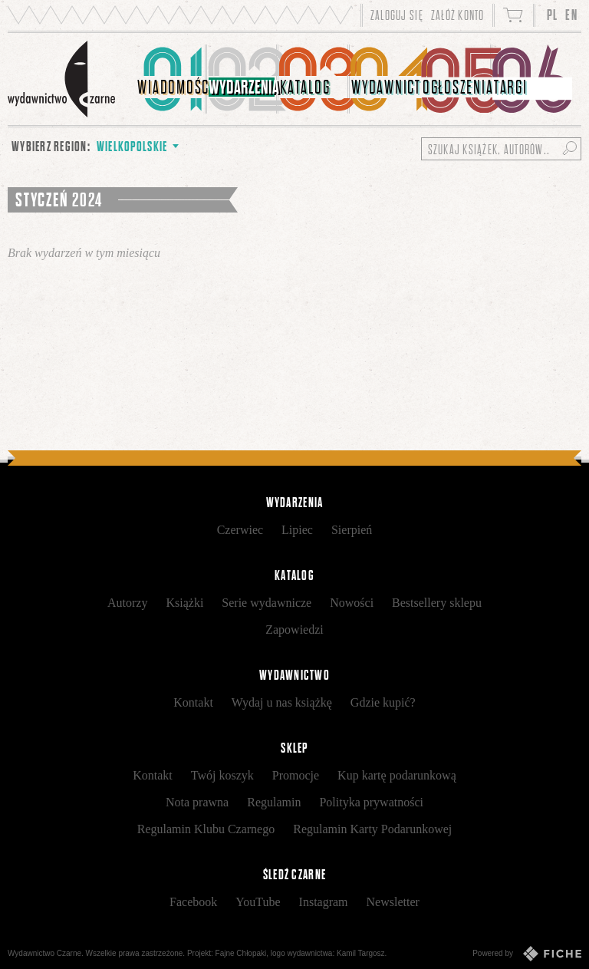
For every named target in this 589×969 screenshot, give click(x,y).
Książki (184, 602)
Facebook (193, 901)
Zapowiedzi (294, 629)
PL (552, 15)
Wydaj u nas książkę (282, 702)
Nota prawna (197, 802)
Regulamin (274, 802)
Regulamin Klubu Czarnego (206, 829)
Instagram (323, 901)
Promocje (295, 775)
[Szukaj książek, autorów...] (501, 148)
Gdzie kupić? (383, 702)
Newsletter (393, 901)
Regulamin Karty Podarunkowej (372, 829)
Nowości (351, 602)
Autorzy (127, 602)
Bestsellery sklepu (437, 602)
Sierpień (351, 529)
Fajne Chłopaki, (242, 953)
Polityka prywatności (371, 802)
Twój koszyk (222, 775)
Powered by (526, 953)
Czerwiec (240, 529)
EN (571, 15)
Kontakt (193, 702)
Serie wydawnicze (266, 602)
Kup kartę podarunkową (396, 775)
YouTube (257, 901)
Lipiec (297, 529)
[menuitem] (171, 79)
